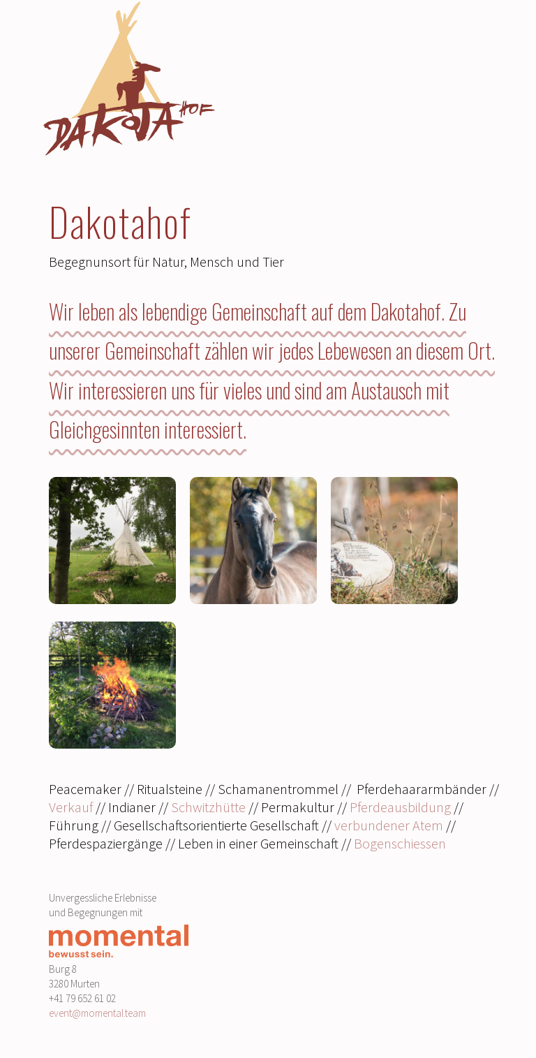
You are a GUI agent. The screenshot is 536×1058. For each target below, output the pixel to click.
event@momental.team (97, 1013)
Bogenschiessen (400, 843)
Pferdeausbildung (400, 807)
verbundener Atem (388, 825)
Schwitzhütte (208, 807)
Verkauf (72, 807)
